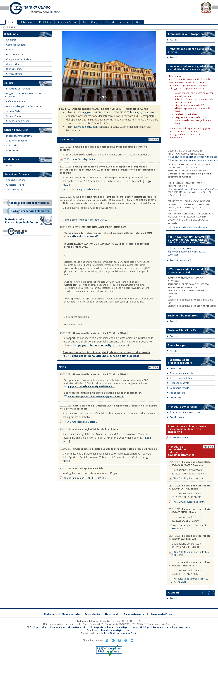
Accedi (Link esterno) (179, 260)
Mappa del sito (71, 614)
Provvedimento (180, 437)
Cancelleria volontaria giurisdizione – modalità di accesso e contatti (191, 68)
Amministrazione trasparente (187, 34)
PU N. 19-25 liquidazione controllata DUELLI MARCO (189, 527)
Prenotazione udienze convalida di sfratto (190, 50)
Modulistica (45, 22)
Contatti (9, 49)
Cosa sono (174, 368)
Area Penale (11, 150)
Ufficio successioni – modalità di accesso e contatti (188, 271)
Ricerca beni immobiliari (180, 373)
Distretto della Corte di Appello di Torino (21, 221)
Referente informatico (16, 101)
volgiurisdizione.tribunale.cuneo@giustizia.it (194, 156)
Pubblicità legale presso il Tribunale (180, 361)
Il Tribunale (27, 22)
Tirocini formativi (13, 189)
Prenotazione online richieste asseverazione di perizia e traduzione (187, 429)
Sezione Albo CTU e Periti (184, 330)
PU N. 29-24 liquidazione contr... (189, 501)
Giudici (8, 83)
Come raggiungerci (15, 44)
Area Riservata (176, 397)
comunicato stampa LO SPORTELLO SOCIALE (86, 477)
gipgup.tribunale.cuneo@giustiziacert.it (103, 345)
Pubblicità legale (91, 22)
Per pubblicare (176, 392)
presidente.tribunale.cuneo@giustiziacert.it (62, 627)
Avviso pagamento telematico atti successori (187, 253)
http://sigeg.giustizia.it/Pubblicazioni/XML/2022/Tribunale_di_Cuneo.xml (113, 112)
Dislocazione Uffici (14, 54)
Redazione (50, 614)
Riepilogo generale (178, 382)
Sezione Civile (12, 111)
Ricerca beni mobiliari (179, 378)
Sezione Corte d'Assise (16, 120)
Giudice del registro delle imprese (22, 106)
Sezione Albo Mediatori (183, 315)
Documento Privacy (162, 614)
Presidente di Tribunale (17, 88)
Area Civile (10, 145)
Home (11, 22)
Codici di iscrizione (14, 179)
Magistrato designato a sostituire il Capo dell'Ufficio (25, 95)
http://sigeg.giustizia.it (85, 126)
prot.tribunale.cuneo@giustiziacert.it (169, 627)
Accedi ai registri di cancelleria (29, 202)
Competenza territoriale (17, 59)
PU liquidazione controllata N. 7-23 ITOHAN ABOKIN (188, 580)
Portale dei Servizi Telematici (30, 211)
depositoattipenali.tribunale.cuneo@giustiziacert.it (105, 356)
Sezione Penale (12, 116)
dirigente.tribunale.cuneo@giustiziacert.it (117, 627)
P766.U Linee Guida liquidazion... (80, 159)
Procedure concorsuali (118, 22)
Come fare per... (178, 345)
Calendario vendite (178, 387)
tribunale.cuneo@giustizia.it (114, 630)
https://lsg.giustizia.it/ (84, 236)
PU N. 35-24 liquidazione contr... (189, 478)
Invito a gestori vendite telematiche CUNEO (85, 219)
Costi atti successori (182, 248)
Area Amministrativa (15, 140)
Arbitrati (173, 592)
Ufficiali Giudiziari (14, 68)
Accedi (8, 165)
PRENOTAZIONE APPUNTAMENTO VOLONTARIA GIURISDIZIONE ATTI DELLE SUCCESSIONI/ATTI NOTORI (189, 239)
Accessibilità (92, 614)
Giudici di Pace (12, 64)
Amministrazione (134, 614)
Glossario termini (14, 184)
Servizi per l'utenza (67, 22)
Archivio (154, 139)
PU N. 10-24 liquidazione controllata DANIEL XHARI (189, 553)
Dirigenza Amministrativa (18, 135)
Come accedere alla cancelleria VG (189, 227)
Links (138, 22)
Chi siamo (10, 39)
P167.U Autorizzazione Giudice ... (80, 421)
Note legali (111, 614)
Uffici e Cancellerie (16, 130)
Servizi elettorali (13, 73)
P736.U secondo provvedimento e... (82, 189)
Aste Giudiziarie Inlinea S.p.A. (120, 633)
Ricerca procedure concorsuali (184, 412)
